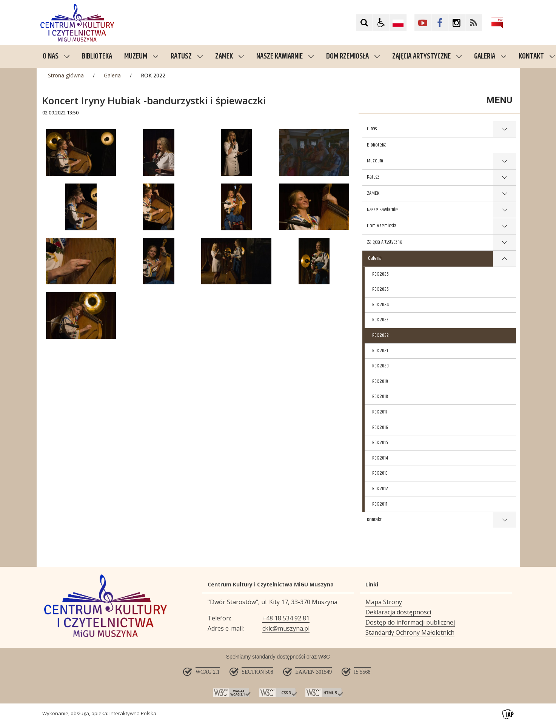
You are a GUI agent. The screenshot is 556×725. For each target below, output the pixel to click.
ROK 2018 (380, 396)
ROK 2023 (380, 320)
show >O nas (504, 129)
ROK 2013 (380, 473)
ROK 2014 (380, 458)
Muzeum (141, 56)
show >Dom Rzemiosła (504, 226)
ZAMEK (229, 56)
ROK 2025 (380, 289)
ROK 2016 (380, 427)
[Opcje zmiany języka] (398, 22)
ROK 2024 (380, 305)
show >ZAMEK (504, 194)
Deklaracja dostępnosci (398, 612)
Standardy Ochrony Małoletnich (409, 632)
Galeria (490, 56)
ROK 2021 (380, 351)
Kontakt (374, 519)
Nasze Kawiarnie (285, 56)
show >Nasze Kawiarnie (504, 210)
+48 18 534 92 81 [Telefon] (286, 618)
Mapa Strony (383, 602)
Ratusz (187, 56)
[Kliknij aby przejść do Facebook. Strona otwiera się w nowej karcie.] (439, 22)
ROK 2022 (380, 335)
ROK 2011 (379, 504)
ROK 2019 (380, 381)
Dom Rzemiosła (353, 56)
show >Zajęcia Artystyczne (504, 242)
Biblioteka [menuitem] (97, 56)
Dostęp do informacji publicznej (410, 622)
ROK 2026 (380, 274)
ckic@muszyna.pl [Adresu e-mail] (286, 628)
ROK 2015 (380, 442)
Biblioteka (377, 145)
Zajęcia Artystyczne (427, 56)
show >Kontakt (504, 520)
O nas (56, 56)
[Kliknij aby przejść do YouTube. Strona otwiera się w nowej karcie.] (422, 22)
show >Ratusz (504, 178)
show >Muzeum (504, 161)
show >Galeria (504, 259)
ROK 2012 (380, 488)
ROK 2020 (380, 366)
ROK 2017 (379, 412)
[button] (381, 22)
